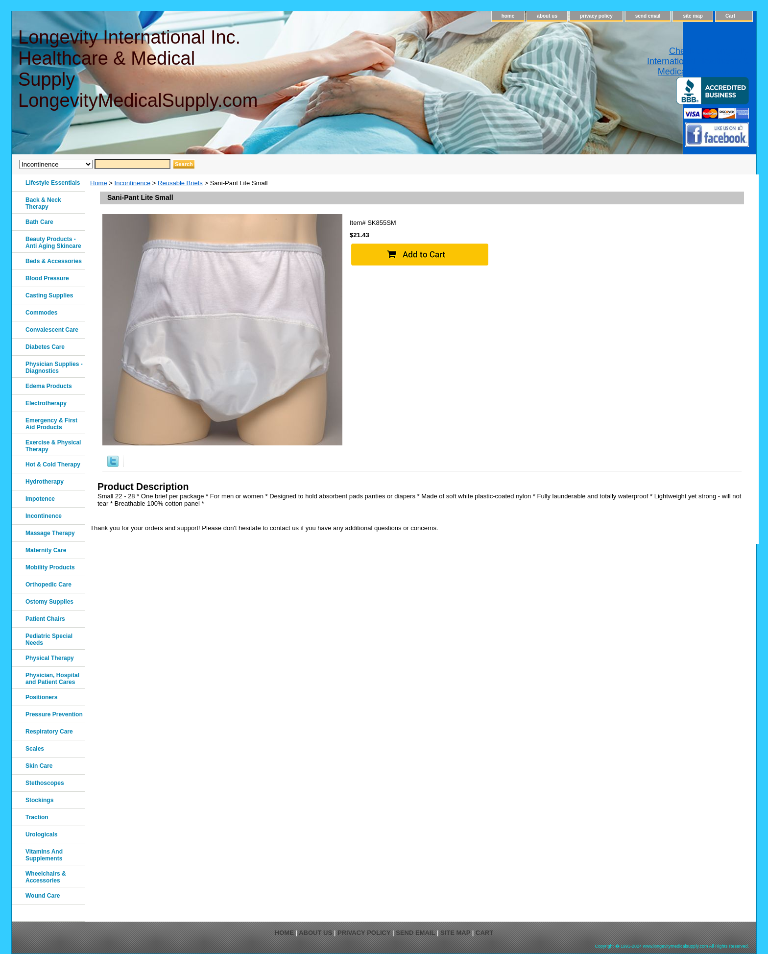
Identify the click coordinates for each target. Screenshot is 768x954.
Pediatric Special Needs (48, 639)
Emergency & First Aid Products (51, 424)
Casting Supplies (49, 295)
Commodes (41, 312)
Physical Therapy (49, 658)
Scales (34, 748)
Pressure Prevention (54, 714)
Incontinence (133, 183)
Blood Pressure (47, 278)
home (508, 16)
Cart (730, 16)
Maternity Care (45, 550)
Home (98, 183)
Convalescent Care (51, 329)
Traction (36, 817)
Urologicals (41, 834)
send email (648, 16)
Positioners (41, 697)
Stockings (39, 800)
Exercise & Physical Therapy (53, 446)
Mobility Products (50, 567)
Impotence (40, 498)
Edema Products (48, 386)
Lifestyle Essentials (52, 182)
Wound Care (42, 895)
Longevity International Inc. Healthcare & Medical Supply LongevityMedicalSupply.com (137, 69)
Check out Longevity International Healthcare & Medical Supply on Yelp (698, 61)
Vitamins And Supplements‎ (44, 855)
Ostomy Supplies (49, 601)
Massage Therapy (50, 533)
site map (693, 16)
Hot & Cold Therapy (52, 464)
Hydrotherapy (44, 481)
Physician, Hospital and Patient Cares (52, 678)
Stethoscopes (44, 783)
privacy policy (596, 16)
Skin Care (38, 765)
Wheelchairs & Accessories (45, 877)
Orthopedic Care (48, 584)
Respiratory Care (49, 731)
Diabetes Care (45, 346)
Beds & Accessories (53, 261)
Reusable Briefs (180, 183)
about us (547, 16)
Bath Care (39, 222)
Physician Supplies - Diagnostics (54, 367)
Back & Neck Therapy (43, 203)
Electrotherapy (46, 403)
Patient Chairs (45, 618)
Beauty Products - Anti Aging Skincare (53, 242)
